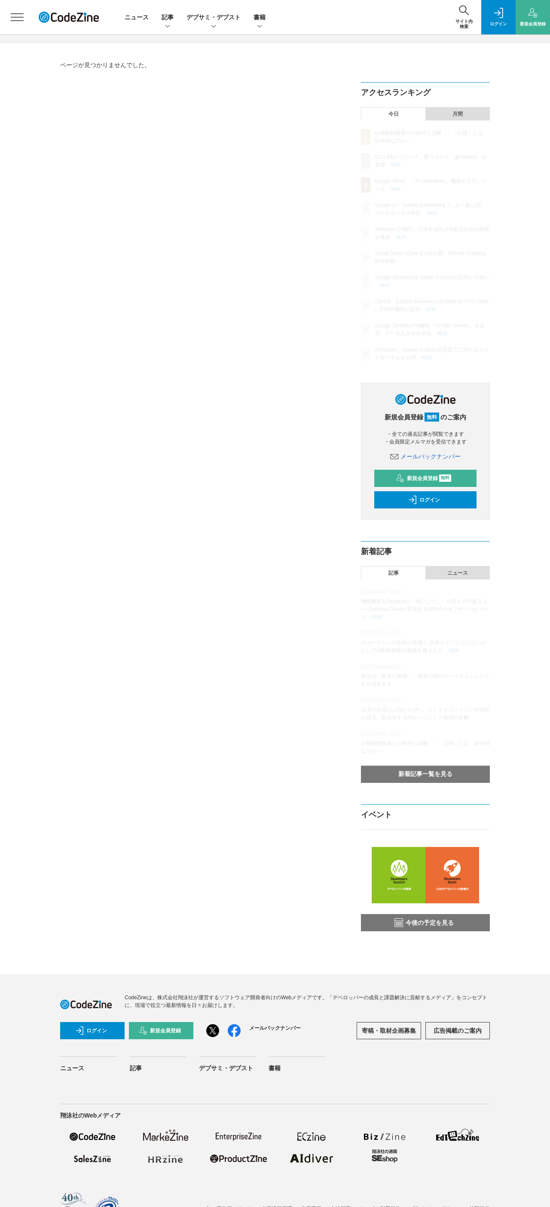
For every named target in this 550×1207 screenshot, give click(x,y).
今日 (393, 114)
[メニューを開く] (17, 17)
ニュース (137, 17)
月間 (457, 114)
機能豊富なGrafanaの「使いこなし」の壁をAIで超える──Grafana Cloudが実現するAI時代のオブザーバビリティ (425, 609)
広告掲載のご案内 (458, 1030)
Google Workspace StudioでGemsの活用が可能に (432, 277)
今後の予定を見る (424, 922)
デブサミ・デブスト (213, 18)
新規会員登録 (423, 478)
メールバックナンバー (425, 456)
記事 (168, 18)
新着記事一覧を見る (425, 773)
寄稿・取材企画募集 (389, 1030)
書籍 (260, 18)
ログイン (424, 500)
